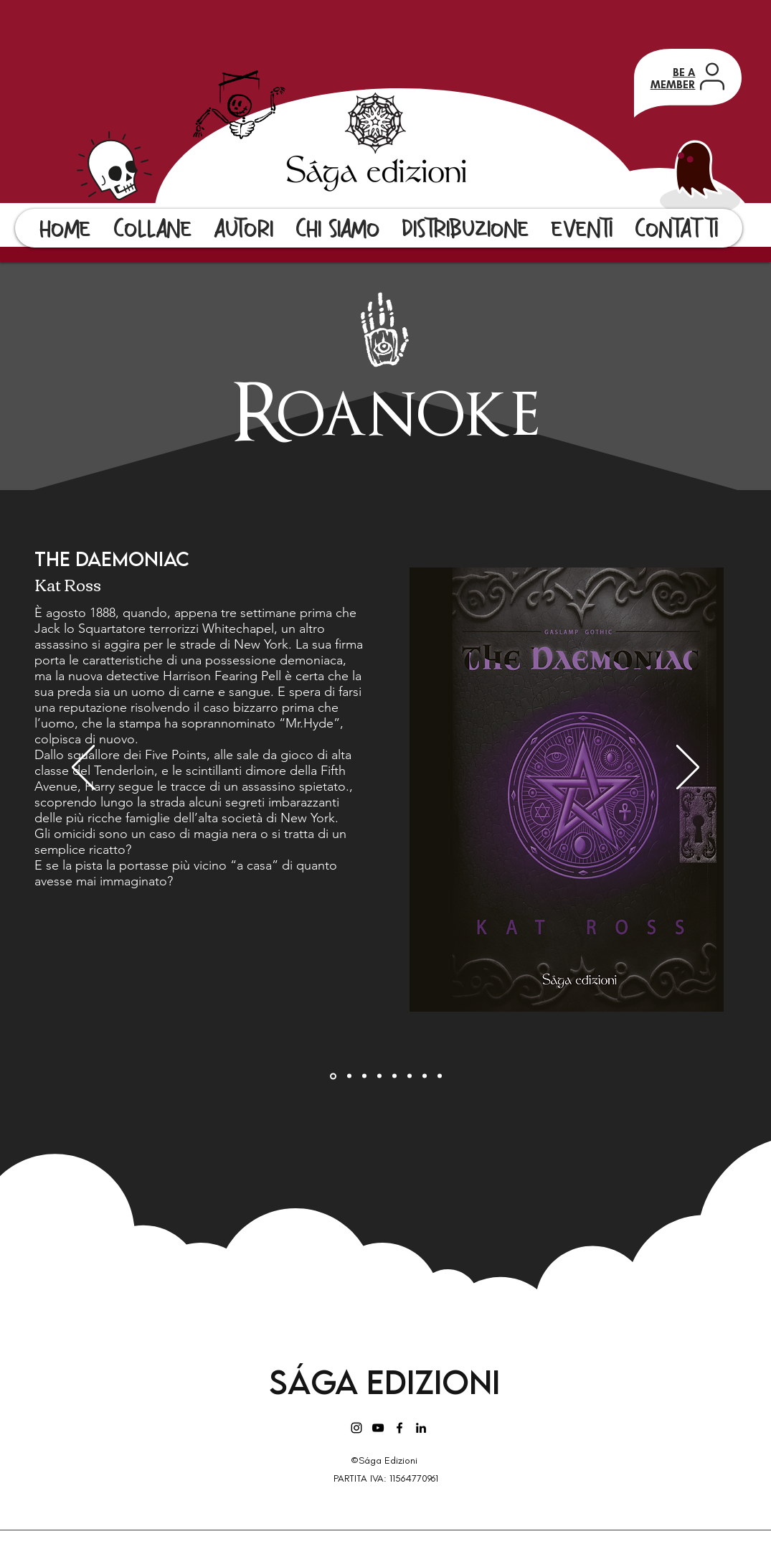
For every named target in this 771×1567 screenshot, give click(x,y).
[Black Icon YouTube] (378, 1428)
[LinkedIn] (421, 1428)
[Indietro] (83, 768)
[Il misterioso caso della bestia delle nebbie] (424, 1076)
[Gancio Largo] (379, 1076)
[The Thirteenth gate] (409, 1076)
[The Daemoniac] (333, 1076)
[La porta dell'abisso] (439, 1076)
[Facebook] (399, 1428)
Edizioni (433, 1381)
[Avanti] (687, 768)
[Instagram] (356, 1428)
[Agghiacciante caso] (349, 1076)
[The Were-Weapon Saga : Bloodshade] (364, 1076)
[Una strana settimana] (394, 1076)
